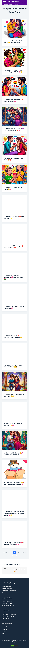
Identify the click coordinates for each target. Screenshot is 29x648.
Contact (4, 629)
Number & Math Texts (8, 606)
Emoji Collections (7, 601)
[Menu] (25, 2)
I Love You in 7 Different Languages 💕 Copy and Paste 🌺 (13, 277)
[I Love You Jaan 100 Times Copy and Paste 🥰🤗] (14, 381)
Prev (5, 552)
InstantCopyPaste (11, 2)
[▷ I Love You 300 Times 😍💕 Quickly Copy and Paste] (14, 440)
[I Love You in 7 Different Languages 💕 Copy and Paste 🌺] (14, 262)
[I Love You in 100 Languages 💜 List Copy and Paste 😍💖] (14, 116)
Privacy (4, 631)
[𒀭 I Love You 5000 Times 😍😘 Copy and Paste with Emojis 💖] (14, 469)
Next (24, 552)
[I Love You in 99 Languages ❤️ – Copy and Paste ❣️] (14, 233)
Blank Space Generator (9, 614)
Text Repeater (6, 618)
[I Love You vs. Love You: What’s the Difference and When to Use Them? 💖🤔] (14, 499)
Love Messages (6, 586)
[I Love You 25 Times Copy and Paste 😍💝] (14, 174)
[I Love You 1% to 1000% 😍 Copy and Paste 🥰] (14, 204)
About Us (4, 627)
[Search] (22, 2)
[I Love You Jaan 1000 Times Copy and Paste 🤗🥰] (14, 352)
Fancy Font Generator (8, 616)
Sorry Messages (7, 588)
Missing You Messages (9, 590)
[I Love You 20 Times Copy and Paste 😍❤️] (14, 145)
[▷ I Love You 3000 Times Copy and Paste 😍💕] (14, 411)
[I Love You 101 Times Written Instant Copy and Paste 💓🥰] (14, 57)
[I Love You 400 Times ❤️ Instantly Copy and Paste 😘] (14, 323)
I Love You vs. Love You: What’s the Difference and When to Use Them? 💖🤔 (14, 513)
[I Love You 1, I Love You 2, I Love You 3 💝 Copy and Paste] (14, 28)
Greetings (5, 593)
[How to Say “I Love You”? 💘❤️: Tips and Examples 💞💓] (14, 530)
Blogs (3, 633)
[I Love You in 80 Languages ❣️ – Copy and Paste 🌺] (14, 86)
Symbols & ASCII (7, 603)
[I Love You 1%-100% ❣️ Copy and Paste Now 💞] (14, 293)
